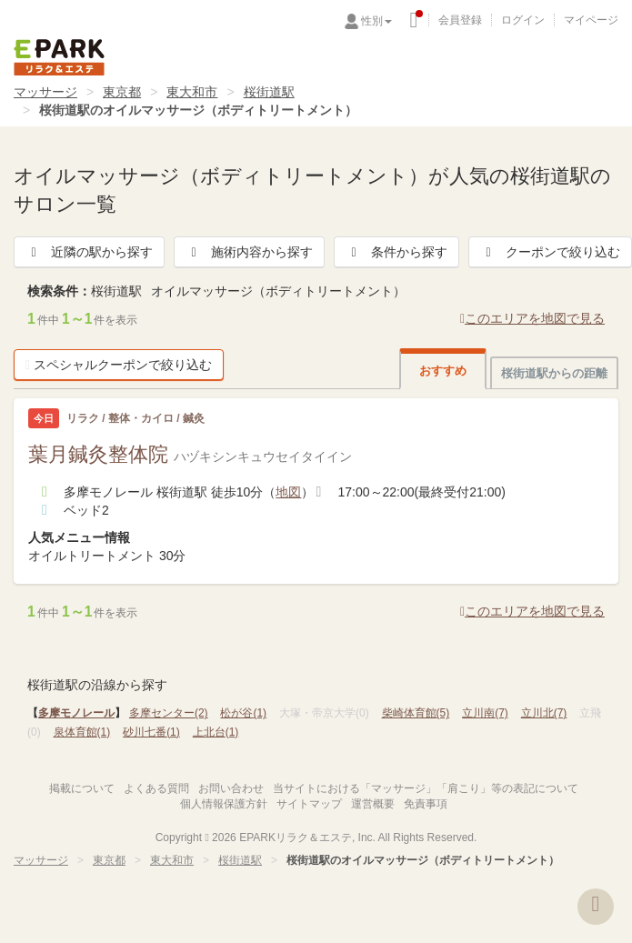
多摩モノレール (76, 713)
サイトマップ (309, 804)
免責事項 (425, 804)
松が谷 (243, 713)
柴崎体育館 (416, 713)
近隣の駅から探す (89, 252)
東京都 (122, 92)
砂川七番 (151, 732)
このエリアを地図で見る (532, 318)
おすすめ (442, 370)
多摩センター (168, 713)
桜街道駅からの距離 (554, 373)
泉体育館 (82, 732)
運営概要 (373, 804)
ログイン (523, 20)
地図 (288, 492)
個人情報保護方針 (223, 804)
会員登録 (460, 20)
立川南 (485, 713)
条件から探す (396, 252)
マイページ (591, 20)
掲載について (82, 788)
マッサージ (45, 92)
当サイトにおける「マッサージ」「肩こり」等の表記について (425, 788)
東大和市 (191, 92)
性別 (376, 21)
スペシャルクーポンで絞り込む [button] (118, 364)
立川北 (544, 713)
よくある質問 (156, 788)
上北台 (216, 732)
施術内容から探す (249, 252)
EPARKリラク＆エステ (59, 57)
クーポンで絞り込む (550, 252)
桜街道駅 (269, 92)
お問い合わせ (231, 788)
